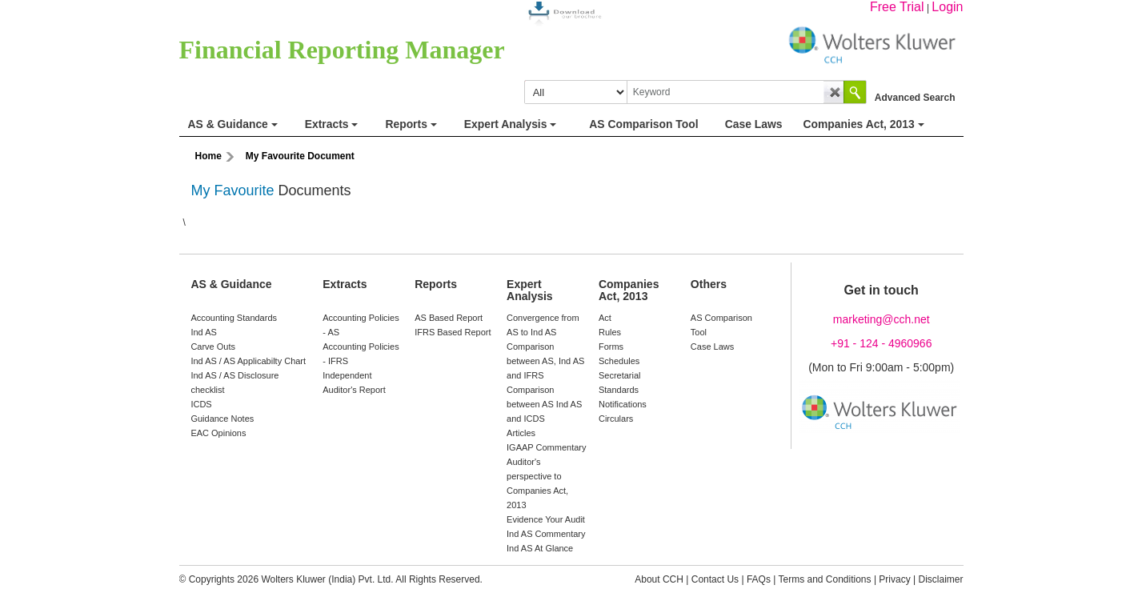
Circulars (616, 418)
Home (208, 156)
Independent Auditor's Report (354, 383)
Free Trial (897, 7)
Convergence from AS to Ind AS (543, 325)
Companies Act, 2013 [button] (863, 124)
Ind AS (203, 332)
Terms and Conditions (824, 579)
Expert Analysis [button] (510, 124)
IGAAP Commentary (546, 447)
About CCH (659, 579)
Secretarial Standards (620, 383)
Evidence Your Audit (546, 519)
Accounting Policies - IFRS (361, 354)
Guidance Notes (222, 418)
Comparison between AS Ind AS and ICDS (544, 404)
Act (605, 318)
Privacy (894, 579)
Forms (611, 346)
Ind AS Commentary (546, 534)
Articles (521, 433)
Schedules (619, 361)
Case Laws (712, 346)
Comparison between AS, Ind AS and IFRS (545, 361)
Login (947, 7)
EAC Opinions (218, 433)
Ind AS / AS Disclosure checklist (234, 383)
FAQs (759, 579)
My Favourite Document (300, 156)
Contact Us (715, 579)
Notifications (623, 404)
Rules (610, 332)
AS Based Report (449, 318)
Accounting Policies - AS (361, 325)
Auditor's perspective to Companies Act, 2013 (537, 483)
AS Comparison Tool (721, 325)
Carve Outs (212, 346)
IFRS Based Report (453, 332)
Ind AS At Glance (540, 548)
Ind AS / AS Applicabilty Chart (248, 361)
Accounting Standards (233, 318)
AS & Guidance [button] (233, 124)
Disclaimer (940, 579)
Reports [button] (410, 124)
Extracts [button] (332, 124)
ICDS (200, 404)
